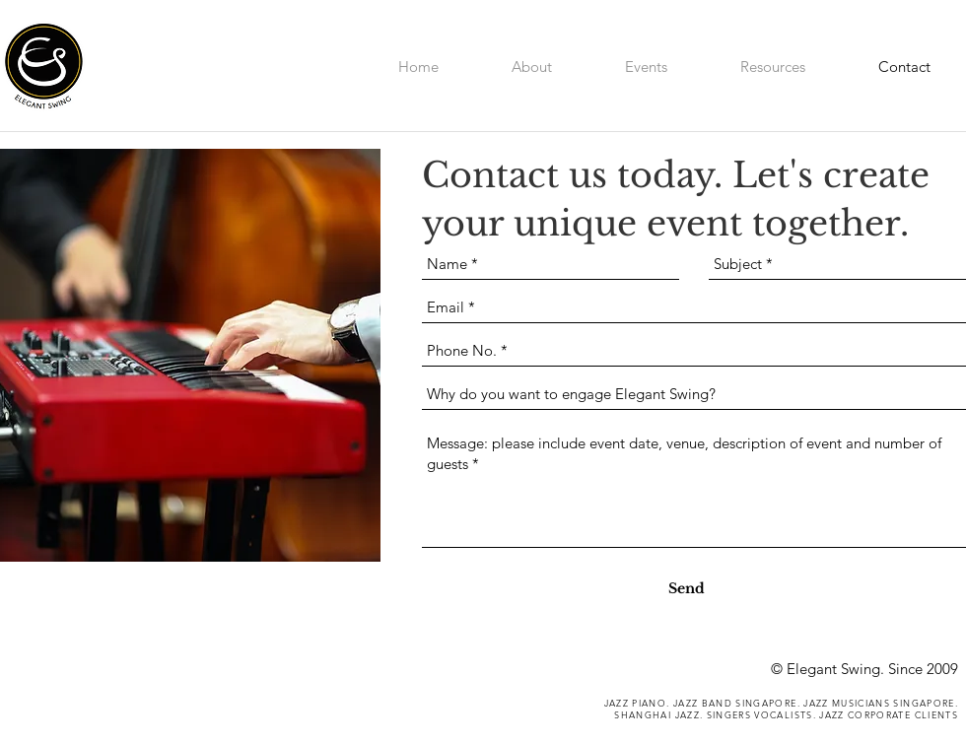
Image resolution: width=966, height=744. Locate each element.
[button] (773, 64)
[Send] (686, 588)
